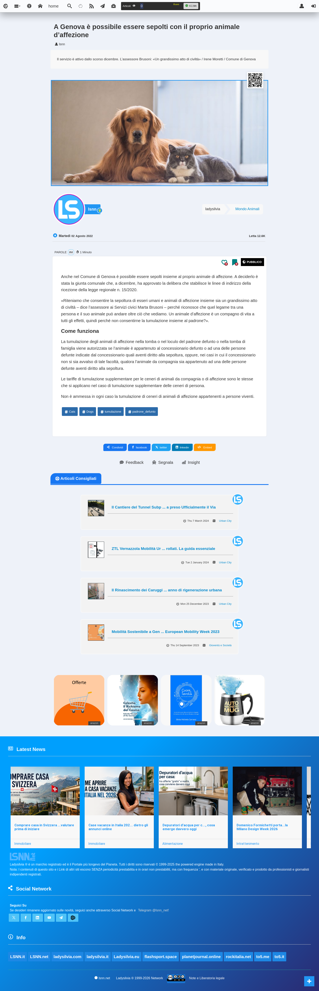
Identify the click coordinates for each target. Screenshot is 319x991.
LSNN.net (39, 956)
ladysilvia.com (67, 956)
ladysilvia (212, 209)
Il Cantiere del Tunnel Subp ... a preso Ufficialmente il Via (164, 507)
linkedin (182, 447)
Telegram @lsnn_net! (153, 910)
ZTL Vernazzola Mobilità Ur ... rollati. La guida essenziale (163, 548)
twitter (161, 447)
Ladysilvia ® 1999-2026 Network (139, 978)
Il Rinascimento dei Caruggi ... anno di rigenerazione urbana (167, 590)
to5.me (262, 956)
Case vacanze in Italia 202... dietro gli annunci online (118, 827)
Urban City (225, 520)
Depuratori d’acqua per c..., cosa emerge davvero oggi (189, 827)
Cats (69, 411)
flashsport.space (160, 956)
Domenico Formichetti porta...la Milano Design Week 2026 (262, 827)
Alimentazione (172, 844)
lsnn (92, 209)
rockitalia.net (238, 956)
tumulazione (110, 411)
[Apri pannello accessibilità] (29, 6)
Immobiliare (22, 844)
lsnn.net (102, 978)
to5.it (279, 956)
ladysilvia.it (98, 956)
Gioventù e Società (220, 645)
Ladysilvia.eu (126, 956)
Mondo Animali (247, 209)
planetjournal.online (201, 956)
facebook (139, 447)
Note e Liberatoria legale (206, 978)
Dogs (88, 411)
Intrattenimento (247, 844)
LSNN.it (17, 956)
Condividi (115, 447)
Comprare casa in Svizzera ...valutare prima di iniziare (44, 827)
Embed (205, 447)
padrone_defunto (141, 411)
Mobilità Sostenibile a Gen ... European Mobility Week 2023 (166, 632)
